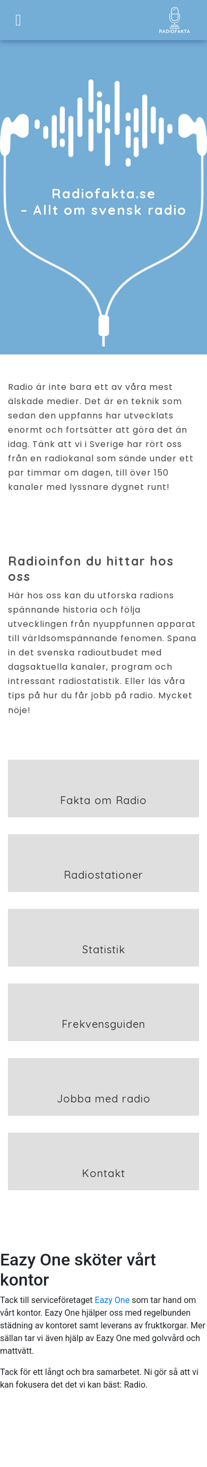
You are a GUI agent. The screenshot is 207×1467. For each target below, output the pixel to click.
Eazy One (112, 1300)
